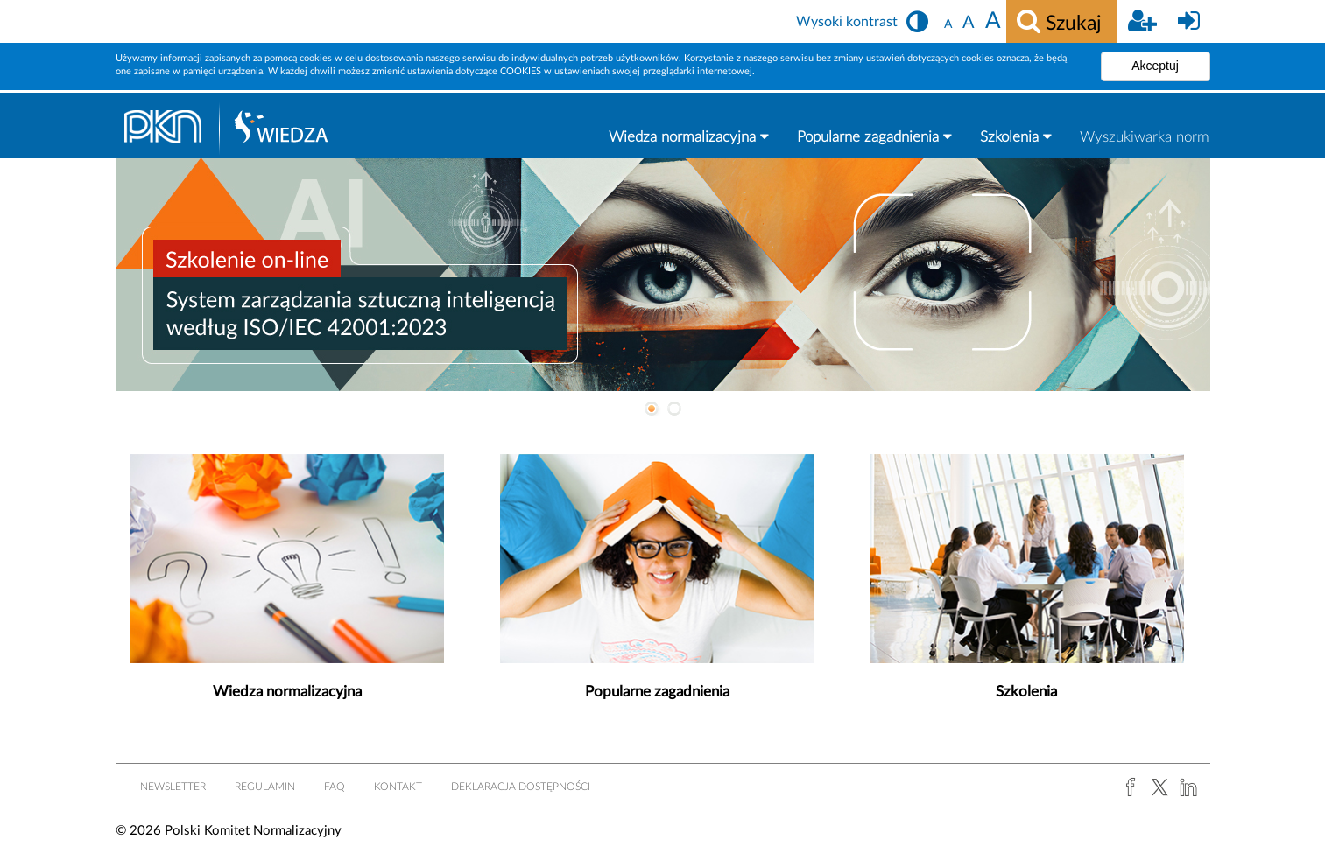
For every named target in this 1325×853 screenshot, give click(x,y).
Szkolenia (1016, 136)
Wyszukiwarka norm (1144, 136)
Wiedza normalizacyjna (689, 136)
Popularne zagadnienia (874, 136)
